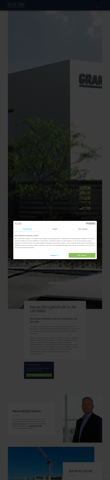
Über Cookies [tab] (82, 229)
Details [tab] (55, 229)
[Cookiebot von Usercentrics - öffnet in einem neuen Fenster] (87, 223)
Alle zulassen (82, 255)
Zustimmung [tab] (27, 229)
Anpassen (54, 255)
